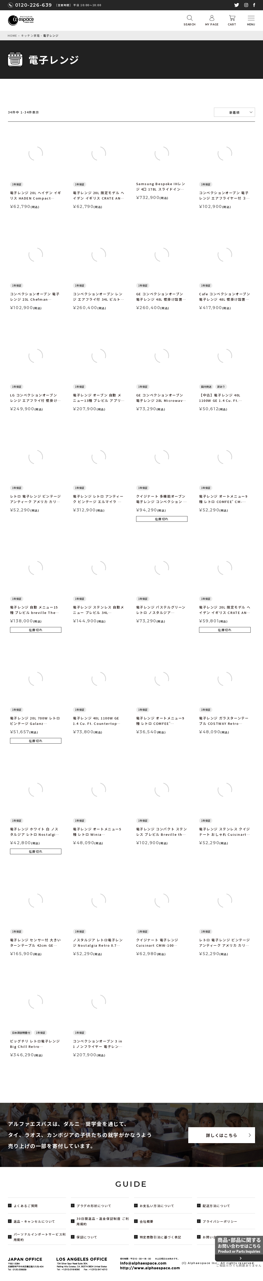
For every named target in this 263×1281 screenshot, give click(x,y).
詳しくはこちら (222, 1135)
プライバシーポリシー (220, 1221)
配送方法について (217, 1205)
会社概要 (147, 1221)
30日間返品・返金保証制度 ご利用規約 (103, 1221)
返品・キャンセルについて (34, 1221)
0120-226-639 (33, 5)
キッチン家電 (30, 35)
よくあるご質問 (26, 1205)
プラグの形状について (94, 1205)
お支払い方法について (157, 1205)
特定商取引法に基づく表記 (161, 1237)
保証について (87, 1237)
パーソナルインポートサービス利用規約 (40, 1237)
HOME (12, 35)
